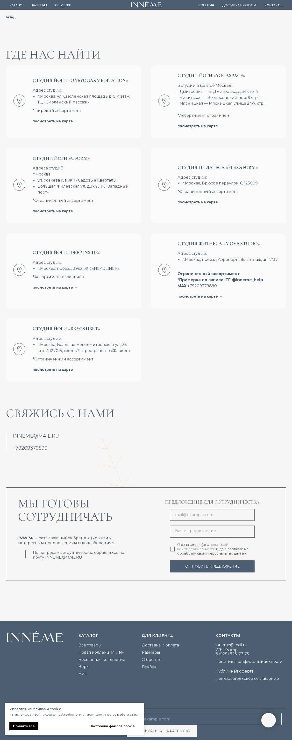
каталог (88, 635)
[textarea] (212, 532)
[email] (212, 515)
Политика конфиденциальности (249, 661)
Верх (83, 666)
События (206, 5)
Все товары (89, 645)
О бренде (63, 5)
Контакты (273, 5)
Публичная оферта (234, 671)
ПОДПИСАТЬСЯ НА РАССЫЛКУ (162, 731)
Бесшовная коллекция (101, 659)
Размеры (39, 5)
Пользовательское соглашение (247, 678)
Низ (82, 673)
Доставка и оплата (239, 5)
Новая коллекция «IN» (101, 652)
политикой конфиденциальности (202, 546)
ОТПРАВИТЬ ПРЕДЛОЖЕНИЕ (212, 566)
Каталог (17, 5)
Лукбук (149, 667)
